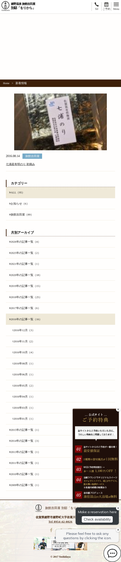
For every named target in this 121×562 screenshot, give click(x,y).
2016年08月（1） (23, 363)
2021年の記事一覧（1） (25, 263)
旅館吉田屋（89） (21, 214)
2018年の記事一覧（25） (25, 297)
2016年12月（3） (23, 330)
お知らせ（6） (19, 203)
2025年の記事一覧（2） (25, 252)
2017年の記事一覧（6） (25, 308)
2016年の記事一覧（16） (25, 319)
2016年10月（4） (23, 352)
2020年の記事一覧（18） (25, 275)
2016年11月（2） (23, 341)
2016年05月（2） (23, 385)
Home (6, 83)
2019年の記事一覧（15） (25, 286)
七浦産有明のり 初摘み (20, 164)
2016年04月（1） (23, 396)
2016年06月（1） (23, 374)
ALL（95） (17, 192)
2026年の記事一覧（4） (25, 241)
